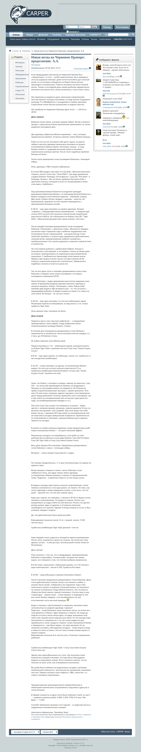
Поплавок (19, 98)
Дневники (43, 35)
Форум (29, 35)
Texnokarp (58, 717)
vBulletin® (69, 743)
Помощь (107, 27)
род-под (106, 90)
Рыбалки (85, 39)
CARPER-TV (95, 35)
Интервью (41, 39)
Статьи (16, 35)
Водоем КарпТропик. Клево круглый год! (115, 103)
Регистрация (122, 27)
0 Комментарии (81, 68)
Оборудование (53, 39)
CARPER (119, 731)
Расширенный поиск (123, 39)
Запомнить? (73, 32)
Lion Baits (107, 73)
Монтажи (65, 39)
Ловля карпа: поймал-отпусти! (22, 39)
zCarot (74, 748)
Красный (106, 76)
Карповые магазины (76, 35)
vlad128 (105, 127)
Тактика (94, 39)
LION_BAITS (107, 146)
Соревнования (22, 86)
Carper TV (19, 90)
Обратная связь (108, 731)
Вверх (127, 731)
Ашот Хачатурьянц (110, 94)
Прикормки (75, 39)
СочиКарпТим (108, 107)
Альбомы (57, 35)
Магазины (20, 94)
